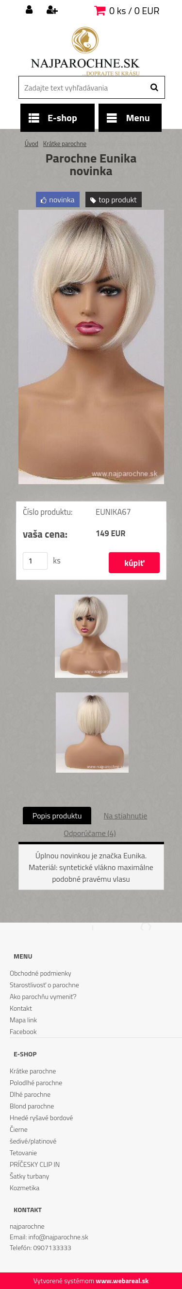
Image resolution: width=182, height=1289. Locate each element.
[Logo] (85, 51)
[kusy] (35, 561)
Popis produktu (57, 815)
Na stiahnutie (125, 815)
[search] (154, 87)
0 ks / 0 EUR (134, 10)
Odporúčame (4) (90, 833)
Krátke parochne (64, 143)
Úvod (31, 143)
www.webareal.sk (122, 1280)
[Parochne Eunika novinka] (91, 213)
